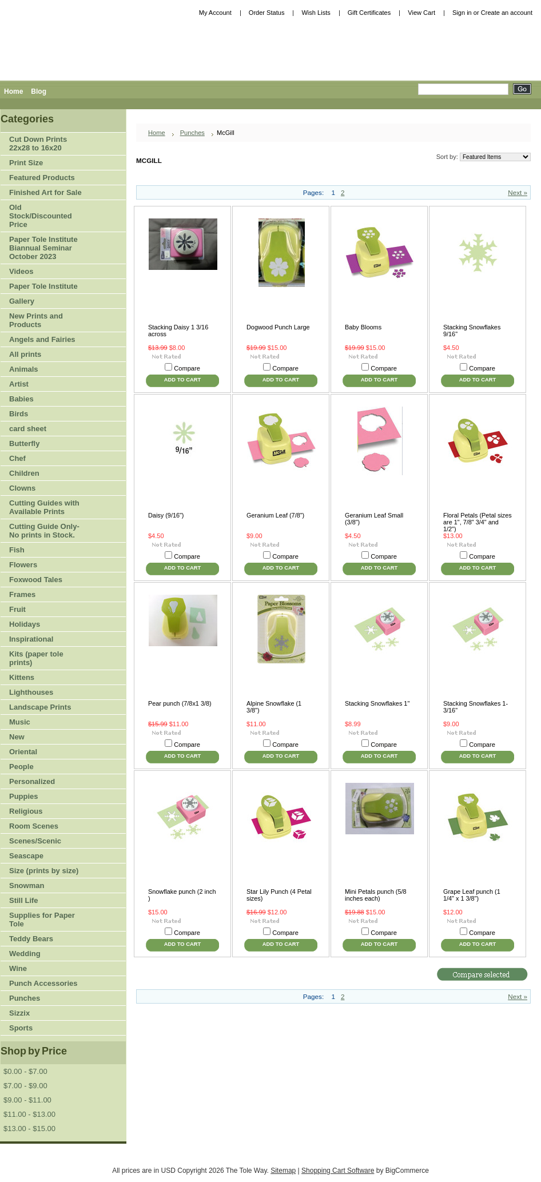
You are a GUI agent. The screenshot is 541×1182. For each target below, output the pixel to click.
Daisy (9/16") (166, 515)
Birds (42, 414)
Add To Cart (182, 379)
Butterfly (24, 443)
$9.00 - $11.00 (27, 1100)
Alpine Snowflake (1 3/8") (273, 707)
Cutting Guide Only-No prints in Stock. (44, 530)
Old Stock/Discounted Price (40, 216)
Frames (22, 594)
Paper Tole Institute (42, 287)
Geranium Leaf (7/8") (275, 515)
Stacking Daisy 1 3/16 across (178, 330)
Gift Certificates (369, 12)
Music (19, 722)
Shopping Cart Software (337, 1171)
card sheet (27, 428)
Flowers (42, 565)
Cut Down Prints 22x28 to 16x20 (38, 143)
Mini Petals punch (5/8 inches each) (376, 895)
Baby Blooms (363, 327)
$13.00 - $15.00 (29, 1128)
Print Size (42, 163)
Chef (17, 458)
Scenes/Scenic (35, 841)
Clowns (22, 488)
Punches (42, 999)
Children (24, 473)
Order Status (267, 12)
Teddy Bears (31, 938)
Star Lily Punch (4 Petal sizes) (279, 895)
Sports (42, 1028)
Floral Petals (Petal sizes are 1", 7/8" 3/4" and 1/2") (477, 522)
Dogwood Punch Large (278, 327)
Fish (17, 550)
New (17, 737)
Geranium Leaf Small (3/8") (374, 519)
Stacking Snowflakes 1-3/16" (475, 707)
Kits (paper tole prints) (36, 658)
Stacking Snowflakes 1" (377, 703)
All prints (25, 354)
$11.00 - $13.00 (29, 1114)
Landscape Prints (40, 707)
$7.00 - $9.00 (25, 1085)
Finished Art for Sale (45, 192)
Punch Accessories (43, 983)
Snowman (26, 885)
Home (156, 132)
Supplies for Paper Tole (42, 919)
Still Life (23, 900)
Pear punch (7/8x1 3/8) (180, 703)
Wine (18, 968)
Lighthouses (31, 692)
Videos (21, 271)
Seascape (26, 855)
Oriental (23, 751)
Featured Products (42, 177)
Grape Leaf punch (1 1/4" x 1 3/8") (471, 895)
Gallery (21, 301)
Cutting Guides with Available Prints (44, 507)
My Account (215, 12)
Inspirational (31, 639)
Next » (517, 192)
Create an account (506, 12)
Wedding (25, 953)
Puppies (23, 796)
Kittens (21, 677)
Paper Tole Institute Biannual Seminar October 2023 (43, 248)
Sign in (462, 12)
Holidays (42, 625)
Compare (187, 368)
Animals (42, 370)
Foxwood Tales (35, 579)
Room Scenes (33, 826)
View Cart (421, 12)
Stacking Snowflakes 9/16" (471, 330)
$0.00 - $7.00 (25, 1071)
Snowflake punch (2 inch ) (182, 895)
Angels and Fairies (42, 339)
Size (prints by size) (42, 871)
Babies (21, 399)
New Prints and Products (36, 320)
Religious (26, 811)
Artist (42, 384)
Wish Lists (315, 12)
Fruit (42, 610)
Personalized (32, 781)
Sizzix (19, 1013)
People (42, 767)
